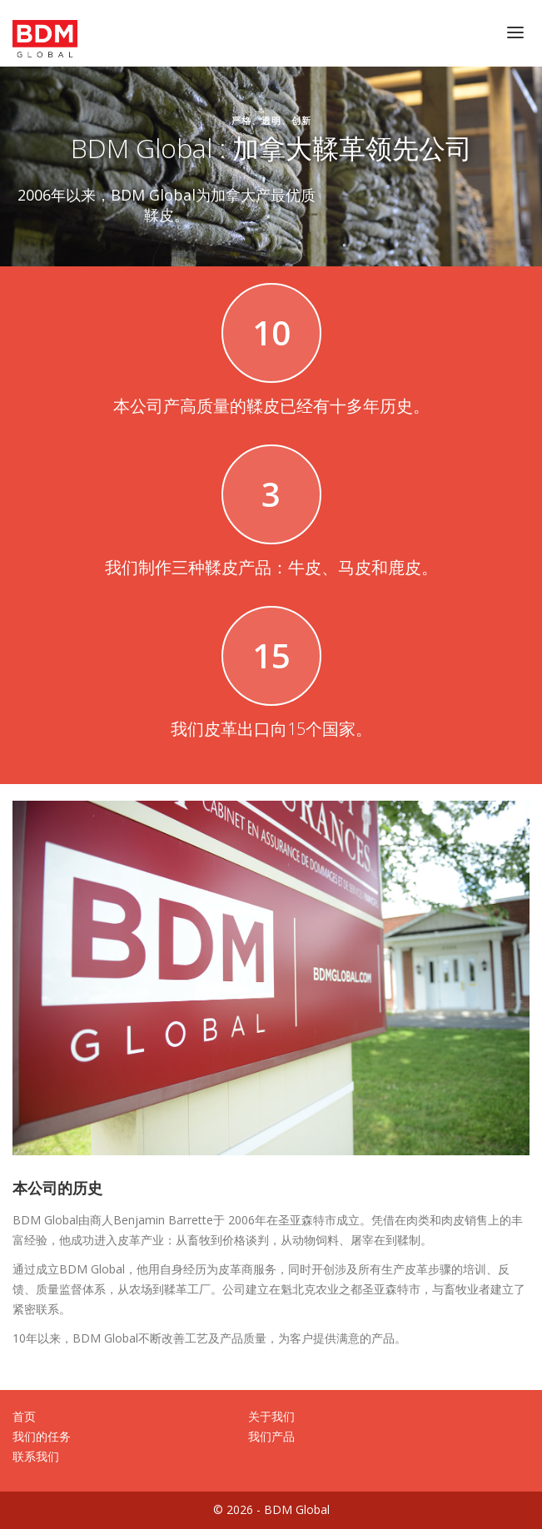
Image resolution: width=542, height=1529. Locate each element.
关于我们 (271, 1416)
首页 (24, 1416)
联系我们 (35, 1456)
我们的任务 (41, 1436)
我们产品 (271, 1436)
